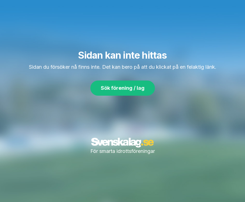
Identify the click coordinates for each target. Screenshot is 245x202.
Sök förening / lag (123, 88)
